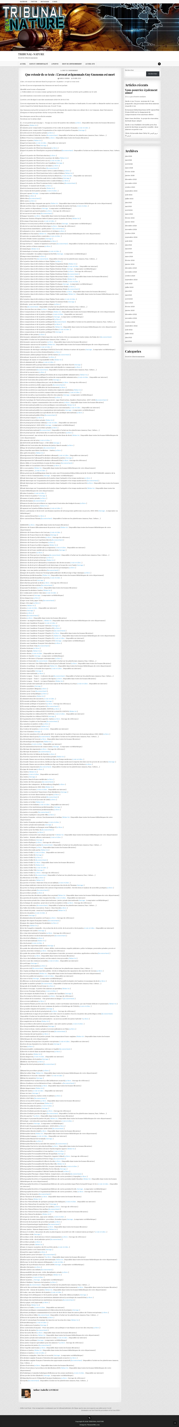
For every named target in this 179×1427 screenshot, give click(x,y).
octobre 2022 (130, 322)
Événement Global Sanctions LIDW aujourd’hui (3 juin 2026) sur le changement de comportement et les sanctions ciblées (142, 112)
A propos (54, 64)
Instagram (45, 2)
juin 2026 (128, 156)
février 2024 (129, 260)
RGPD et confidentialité (38, 64)
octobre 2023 (130, 276)
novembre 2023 (131, 272)
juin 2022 (128, 337)
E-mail (55, 2)
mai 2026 (128, 160)
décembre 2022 (131, 314)
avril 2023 (129, 299)
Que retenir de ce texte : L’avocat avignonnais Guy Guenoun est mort (70, 74)
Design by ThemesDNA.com (90, 1425)
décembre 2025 (131, 179)
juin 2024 (128, 245)
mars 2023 (129, 303)
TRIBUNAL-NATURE (31, 54)
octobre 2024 (130, 233)
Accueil (23, 64)
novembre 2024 (131, 229)
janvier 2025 (129, 222)
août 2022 (128, 330)
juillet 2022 (129, 333)
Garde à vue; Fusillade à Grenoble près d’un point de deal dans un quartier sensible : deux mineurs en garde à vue (141, 127)
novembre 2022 (131, 318)
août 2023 (128, 283)
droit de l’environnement (72, 64)
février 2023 (130, 306)
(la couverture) (52, 135)
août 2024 (128, 241)
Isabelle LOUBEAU (64, 78)
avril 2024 (129, 252)
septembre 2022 (131, 326)
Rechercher (129, 70)
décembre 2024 (131, 226)
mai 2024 (128, 249)
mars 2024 (129, 256)
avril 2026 (129, 164)
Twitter (34, 2)
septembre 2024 (131, 237)
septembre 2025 (131, 191)
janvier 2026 (129, 175)
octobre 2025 (130, 187)
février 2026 (130, 171)
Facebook (23, 2)
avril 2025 (129, 210)
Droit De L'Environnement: (70, 70)
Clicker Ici (33, 125)
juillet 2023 (129, 287)
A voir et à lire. (83, 128)
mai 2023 (128, 295)
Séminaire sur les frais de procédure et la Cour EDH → (101, 1410)
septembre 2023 (131, 279)
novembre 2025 (131, 183)
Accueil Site (90, 64)
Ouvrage (81, 130)
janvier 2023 (129, 310)
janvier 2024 (129, 264)
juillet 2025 (129, 199)
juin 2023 (128, 291)
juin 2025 (128, 202)
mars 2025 (129, 214)
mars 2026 (129, 168)
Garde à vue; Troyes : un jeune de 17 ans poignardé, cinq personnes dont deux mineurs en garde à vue (142, 103)
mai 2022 (128, 341)
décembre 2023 (131, 268)
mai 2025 (128, 206)
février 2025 (130, 218)
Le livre (78, 123)
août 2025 (128, 195)
